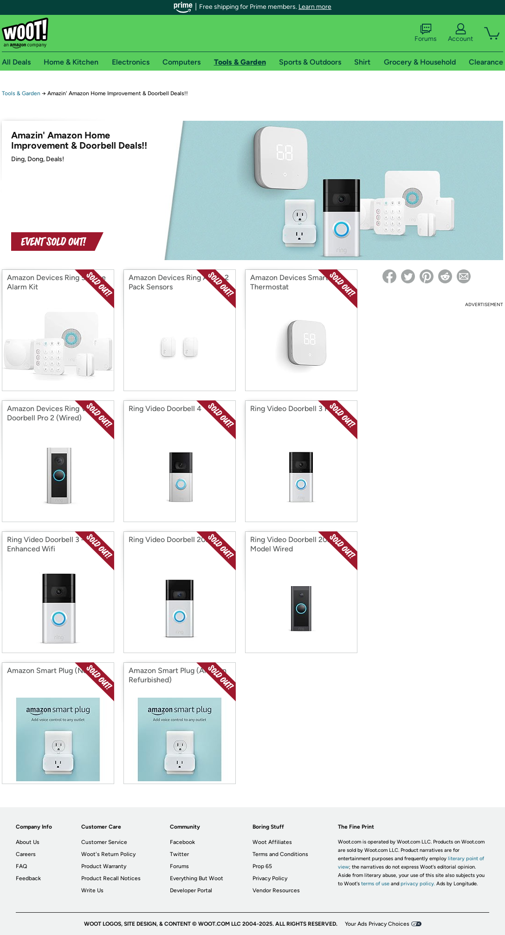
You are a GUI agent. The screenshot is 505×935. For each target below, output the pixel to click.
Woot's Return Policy (108, 854)
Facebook (182, 842)
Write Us (92, 890)
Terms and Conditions (280, 854)
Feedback (28, 878)
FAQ (21, 866)
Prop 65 (262, 866)
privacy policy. (418, 884)
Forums (425, 33)
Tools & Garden (21, 93)
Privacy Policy (269, 878)
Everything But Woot (196, 878)
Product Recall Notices (111, 878)
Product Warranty (103, 866)
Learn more (314, 7)
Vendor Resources (276, 890)
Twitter (179, 854)
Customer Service (104, 842)
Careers (26, 854)
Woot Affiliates (272, 842)
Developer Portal (191, 890)
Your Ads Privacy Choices (377, 924)
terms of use (375, 884)
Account (460, 33)
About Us (27, 842)
